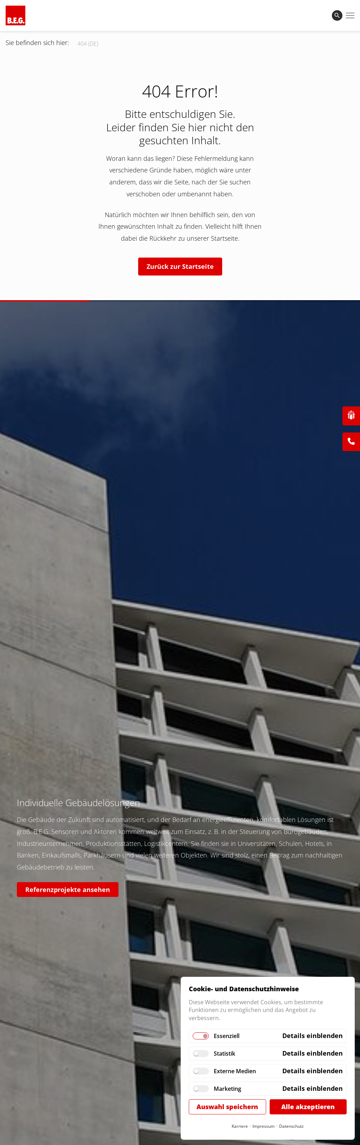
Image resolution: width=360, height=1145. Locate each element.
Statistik (224, 1053)
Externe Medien (235, 1071)
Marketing (227, 1089)
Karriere (240, 1126)
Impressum (263, 1126)
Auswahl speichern (227, 1106)
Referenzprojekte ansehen (67, 889)
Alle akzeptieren (308, 1106)
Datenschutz (291, 1126)
